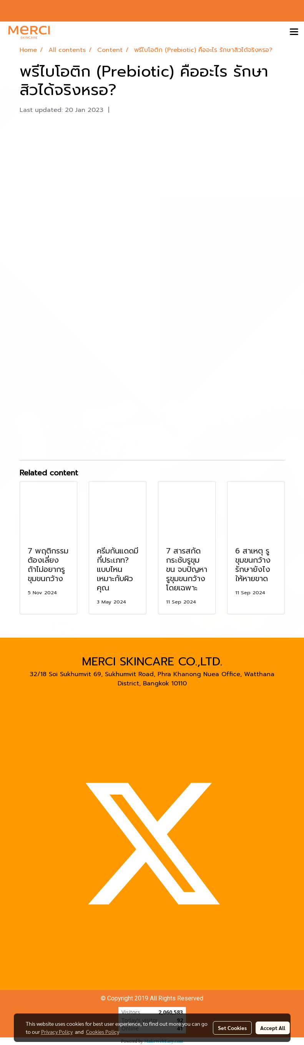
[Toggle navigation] (294, 32)
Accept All (272, 1027)
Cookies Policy (102, 1031)
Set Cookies (232, 1027)
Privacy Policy (57, 1031)
